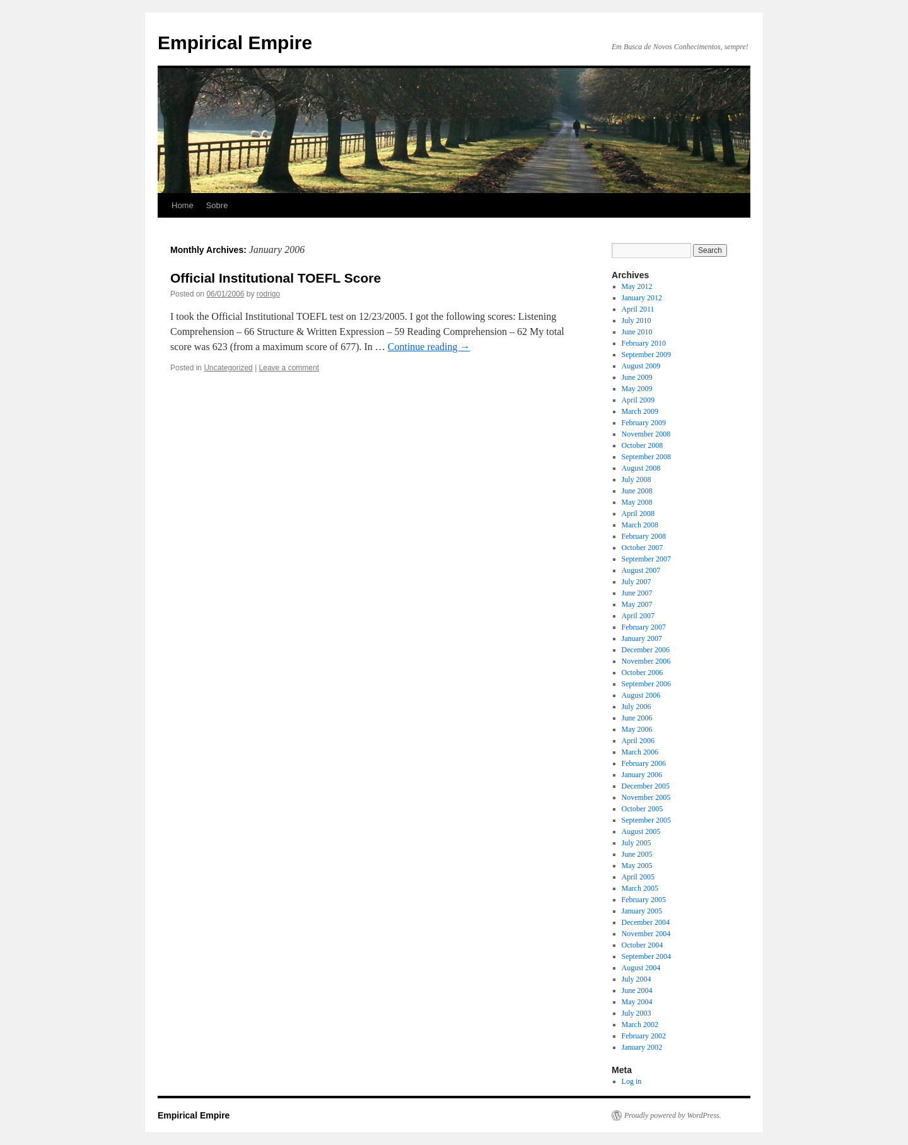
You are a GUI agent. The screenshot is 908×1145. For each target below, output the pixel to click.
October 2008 (642, 445)
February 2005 (644, 899)
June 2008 (637, 490)
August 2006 (641, 695)
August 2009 (641, 365)
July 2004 (636, 979)
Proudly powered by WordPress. (672, 1115)
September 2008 (646, 456)
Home (183, 205)
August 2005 (641, 831)
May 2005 (637, 865)
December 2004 (646, 922)
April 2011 (638, 309)
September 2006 (646, 683)
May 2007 (637, 604)
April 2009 (638, 400)
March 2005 (640, 888)
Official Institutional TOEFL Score (275, 278)
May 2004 (637, 1001)
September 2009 (646, 354)
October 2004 (642, 945)
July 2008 (636, 479)
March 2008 (640, 524)
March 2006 (640, 752)
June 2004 (637, 990)
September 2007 (646, 559)
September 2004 (646, 956)
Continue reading (429, 346)
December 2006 (646, 649)
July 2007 (636, 581)
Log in (632, 1081)
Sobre (217, 205)
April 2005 (638, 876)
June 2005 (637, 854)
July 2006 (636, 706)
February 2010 (644, 343)
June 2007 (637, 593)
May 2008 (637, 502)
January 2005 (642, 911)
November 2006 (646, 661)
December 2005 (646, 786)
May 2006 (637, 729)
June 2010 (637, 331)
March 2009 (640, 411)
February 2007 (644, 627)
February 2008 (644, 536)
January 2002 (642, 1047)
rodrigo (268, 294)
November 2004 (646, 933)
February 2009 (644, 422)
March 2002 (640, 1024)
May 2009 (637, 388)
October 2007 (642, 547)
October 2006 (642, 672)
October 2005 (642, 808)
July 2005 (636, 842)
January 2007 (642, 638)
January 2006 (642, 774)
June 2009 (637, 377)
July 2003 (636, 1013)
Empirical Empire (235, 42)
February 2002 (644, 1035)
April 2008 (638, 513)
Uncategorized (228, 367)
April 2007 (638, 615)
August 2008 (641, 468)
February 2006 (644, 763)
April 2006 (638, 740)
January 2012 (642, 297)
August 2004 (641, 967)
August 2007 (641, 570)
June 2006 (637, 717)
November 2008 (646, 434)
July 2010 (636, 320)
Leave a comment (289, 367)
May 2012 (637, 286)
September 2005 (646, 820)
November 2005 (646, 797)
